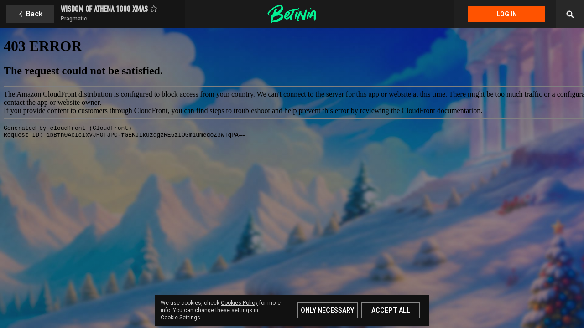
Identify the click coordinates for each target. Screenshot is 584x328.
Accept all (390, 310)
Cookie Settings (180, 317)
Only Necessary (327, 310)
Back (34, 14)
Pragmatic (74, 18)
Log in (506, 14)
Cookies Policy (239, 303)
